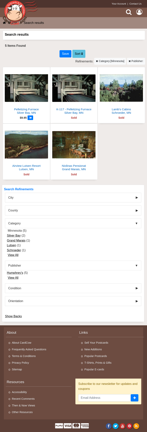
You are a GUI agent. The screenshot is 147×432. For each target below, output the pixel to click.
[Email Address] (104, 397)
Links (83, 332)
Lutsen (11, 245)
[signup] (134, 397)
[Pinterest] (129, 426)
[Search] (129, 12)
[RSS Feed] (136, 426)
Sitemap (17, 369)
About (11, 332)
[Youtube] (122, 426)
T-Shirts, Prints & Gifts (98, 362)
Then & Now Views (23, 405)
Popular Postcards (95, 356)
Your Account (119, 3)
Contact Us (135, 3)
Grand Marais (16, 240)
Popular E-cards (94, 369)
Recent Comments (23, 398)
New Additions (93, 349)
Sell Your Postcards (96, 342)
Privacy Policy (20, 362)
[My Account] (139, 12)
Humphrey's (15, 272)
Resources (15, 382)
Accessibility (19, 392)
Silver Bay (14, 235)
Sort (79, 53)
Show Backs (13, 316)
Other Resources (22, 412)
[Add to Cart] (30, 117)
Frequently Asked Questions (29, 349)
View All (13, 255)
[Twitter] (115, 426)
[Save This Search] (65, 53)
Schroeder (14, 250)
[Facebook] (108, 426)
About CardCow (21, 342)
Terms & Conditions (24, 356)
